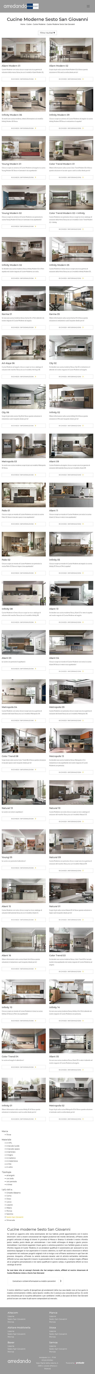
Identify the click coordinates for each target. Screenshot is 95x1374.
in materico (11, 1158)
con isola (9, 1178)
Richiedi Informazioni (22, 79)
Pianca (53, 1312)
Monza (9, 1211)
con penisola (11, 1181)
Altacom (13, 1312)
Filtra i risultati (47, 33)
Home (22, 24)
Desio (8, 1199)
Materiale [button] (6, 1139)
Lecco (8, 1202)
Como (8, 1196)
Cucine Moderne (39, 24)
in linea (9, 1184)
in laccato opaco (13, 1149)
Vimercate (10, 1220)
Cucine (29, 24)
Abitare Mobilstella (19, 1327)
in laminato (10, 1152)
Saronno (9, 1214)
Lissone (9, 1205)
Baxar (11, 1342)
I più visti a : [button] (7, 1189)
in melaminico (12, 1161)
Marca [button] (5, 1131)
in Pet (8, 1164)
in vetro (9, 1167)
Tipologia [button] (6, 1172)
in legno (9, 1155)
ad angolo (10, 1175)
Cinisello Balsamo (13, 1193)
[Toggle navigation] (88, 6)
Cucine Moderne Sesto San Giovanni (61, 24)
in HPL (9, 1143)
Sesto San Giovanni (14, 1217)
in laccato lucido (12, 1146)
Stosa (8, 1135)
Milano (9, 1208)
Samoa (53, 1342)
